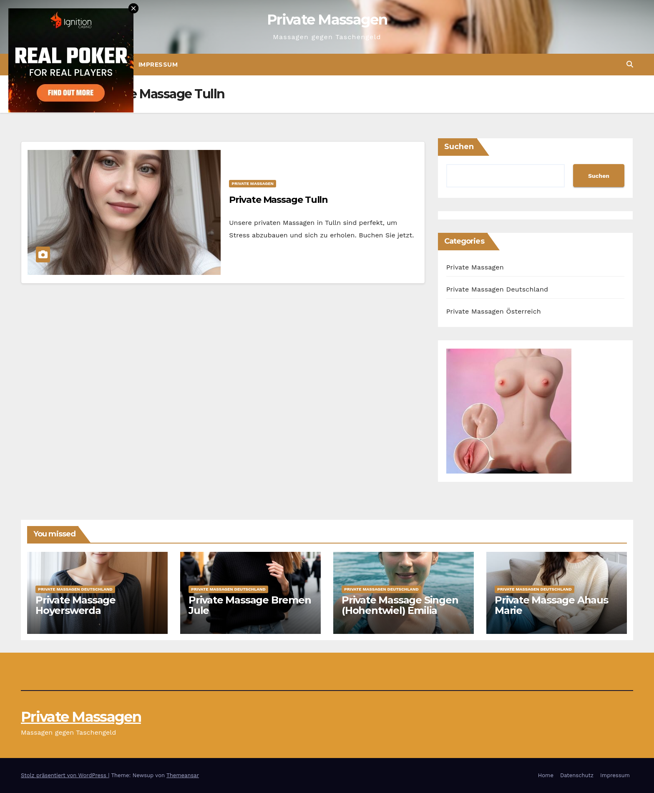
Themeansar (182, 775)
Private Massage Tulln (278, 199)
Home (545, 775)
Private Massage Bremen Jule (250, 605)
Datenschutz (577, 775)
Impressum (158, 64)
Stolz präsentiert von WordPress (64, 775)
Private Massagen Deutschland (497, 289)
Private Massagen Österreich (493, 311)
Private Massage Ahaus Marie (551, 605)
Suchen (459, 146)
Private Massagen (327, 19)
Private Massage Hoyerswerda (75, 605)
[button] (629, 64)
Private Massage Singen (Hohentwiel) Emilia (400, 605)
